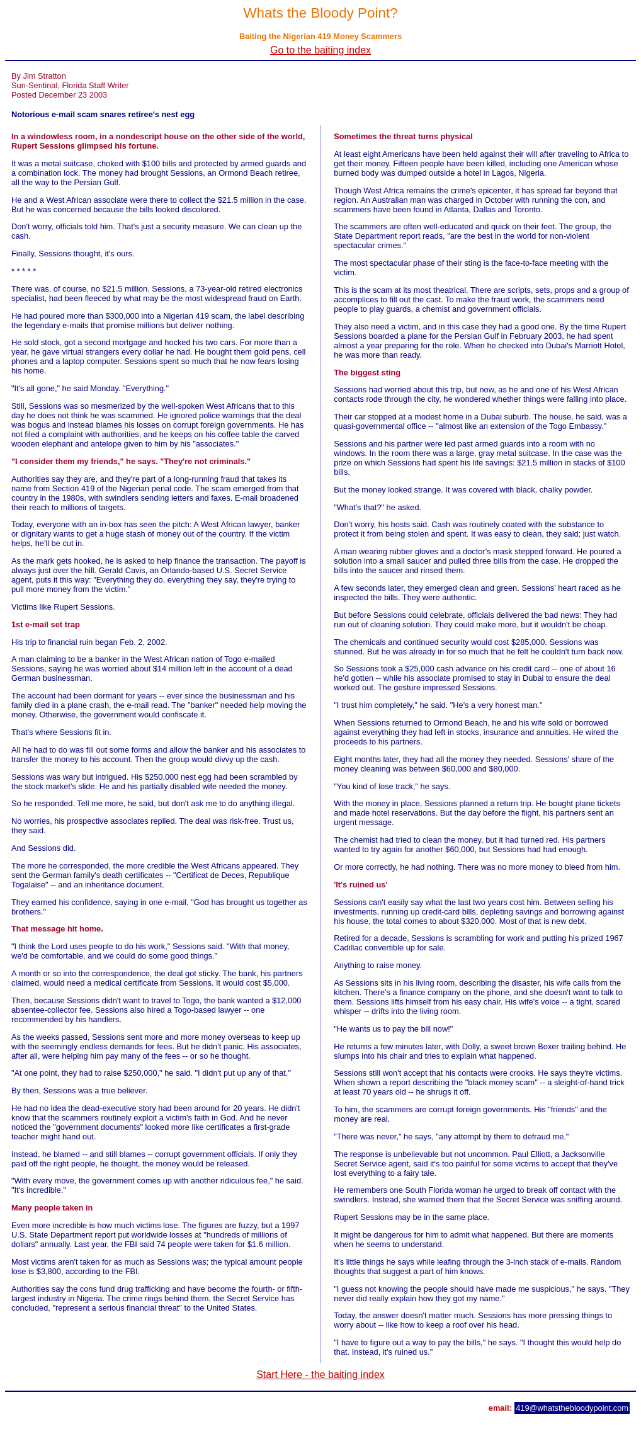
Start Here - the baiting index (320, 1374)
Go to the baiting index (320, 50)
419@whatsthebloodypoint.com (572, 1408)
